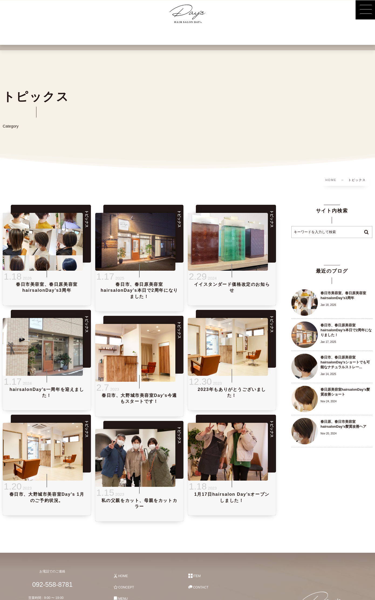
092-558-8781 (49, 584)
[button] (365, 9)
